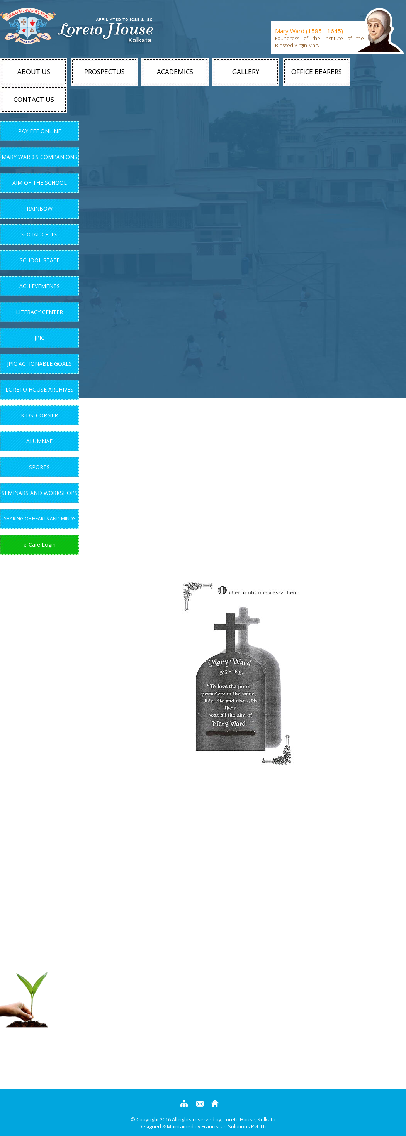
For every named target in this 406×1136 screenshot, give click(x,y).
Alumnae (39, 441)
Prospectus (104, 71)
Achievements (39, 286)
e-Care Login (40, 544)
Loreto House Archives (39, 389)
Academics (175, 71)
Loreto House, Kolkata (249, 1119)
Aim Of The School (39, 182)
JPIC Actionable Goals (39, 363)
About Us (33, 71)
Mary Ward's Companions (39, 156)
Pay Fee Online (39, 131)
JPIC (39, 337)
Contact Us (34, 99)
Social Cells (39, 234)
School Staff (39, 260)
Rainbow (40, 208)
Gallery (245, 71)
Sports (39, 467)
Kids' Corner (39, 415)
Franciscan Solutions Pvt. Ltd (235, 1126)
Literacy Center (39, 312)
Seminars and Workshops (40, 492)
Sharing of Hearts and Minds (39, 518)
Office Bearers (316, 71)
